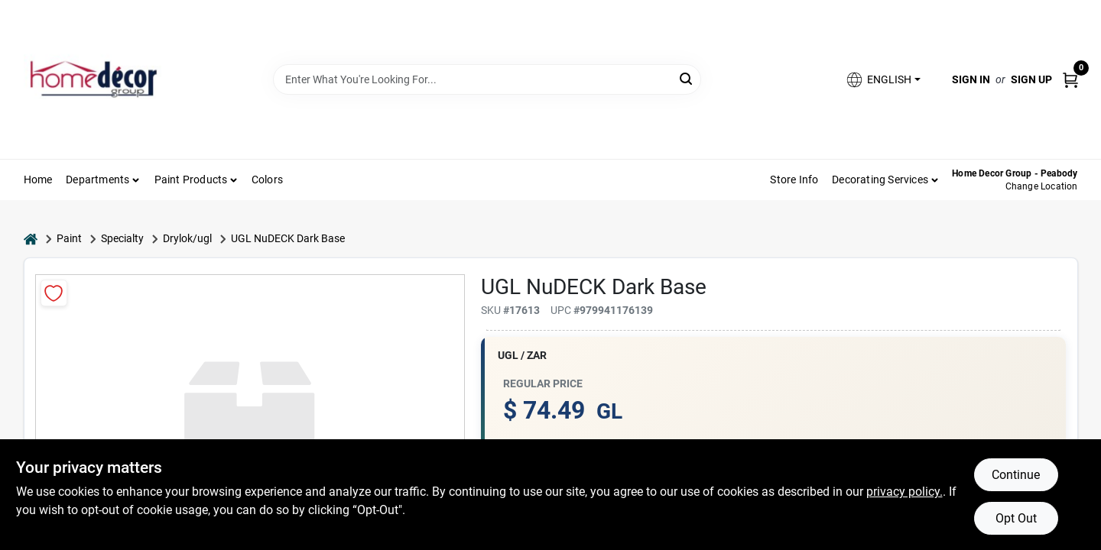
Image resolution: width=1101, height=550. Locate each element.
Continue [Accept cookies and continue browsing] (1016, 474)
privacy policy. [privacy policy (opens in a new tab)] (904, 491)
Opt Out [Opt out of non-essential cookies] (1016, 518)
